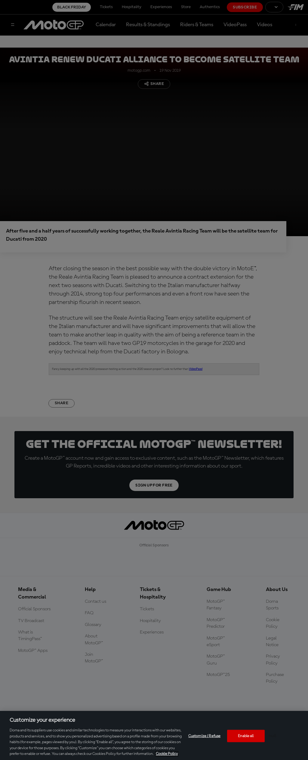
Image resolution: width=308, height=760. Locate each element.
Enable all (246, 736)
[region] (154, 735)
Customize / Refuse (204, 736)
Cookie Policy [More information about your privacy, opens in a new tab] (167, 754)
